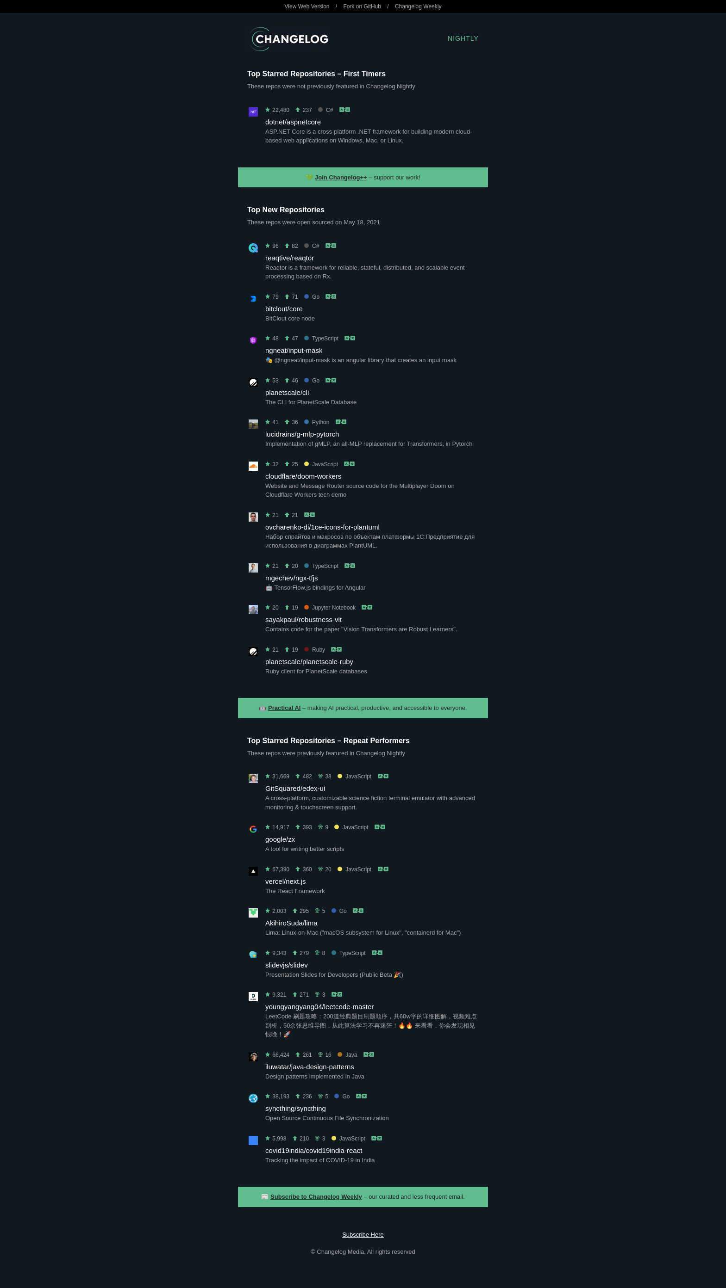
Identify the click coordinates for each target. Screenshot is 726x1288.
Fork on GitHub (362, 6)
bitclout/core (284, 309)
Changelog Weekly (418, 6)
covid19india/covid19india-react (313, 1150)
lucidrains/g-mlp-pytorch (302, 434)
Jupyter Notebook (330, 607)
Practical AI (284, 707)
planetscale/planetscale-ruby (309, 662)
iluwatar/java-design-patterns (309, 1067)
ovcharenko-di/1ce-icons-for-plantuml (322, 527)
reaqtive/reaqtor (289, 258)
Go (311, 297)
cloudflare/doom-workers (303, 476)
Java (347, 1055)
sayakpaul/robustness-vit (303, 619)
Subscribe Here (363, 1234)
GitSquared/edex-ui (295, 788)
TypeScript (321, 338)
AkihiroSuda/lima (291, 923)
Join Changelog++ (341, 177)
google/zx (280, 839)
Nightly (463, 38)
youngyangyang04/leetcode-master (319, 1007)
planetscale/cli (287, 392)
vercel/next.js (285, 881)
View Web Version (307, 6)
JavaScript (321, 464)
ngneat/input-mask (293, 350)
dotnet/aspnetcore (293, 122)
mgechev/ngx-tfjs (291, 578)
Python (316, 422)
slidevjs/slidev (286, 965)
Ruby (314, 650)
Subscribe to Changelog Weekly (316, 1196)
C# (325, 110)
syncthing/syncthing (295, 1108)
